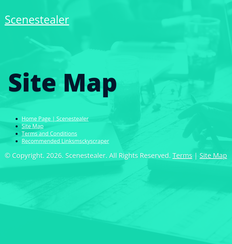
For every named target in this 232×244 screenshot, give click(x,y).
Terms (182, 155)
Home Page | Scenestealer (55, 118)
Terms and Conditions (49, 133)
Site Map (33, 126)
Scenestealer (37, 19)
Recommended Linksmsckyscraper (65, 141)
